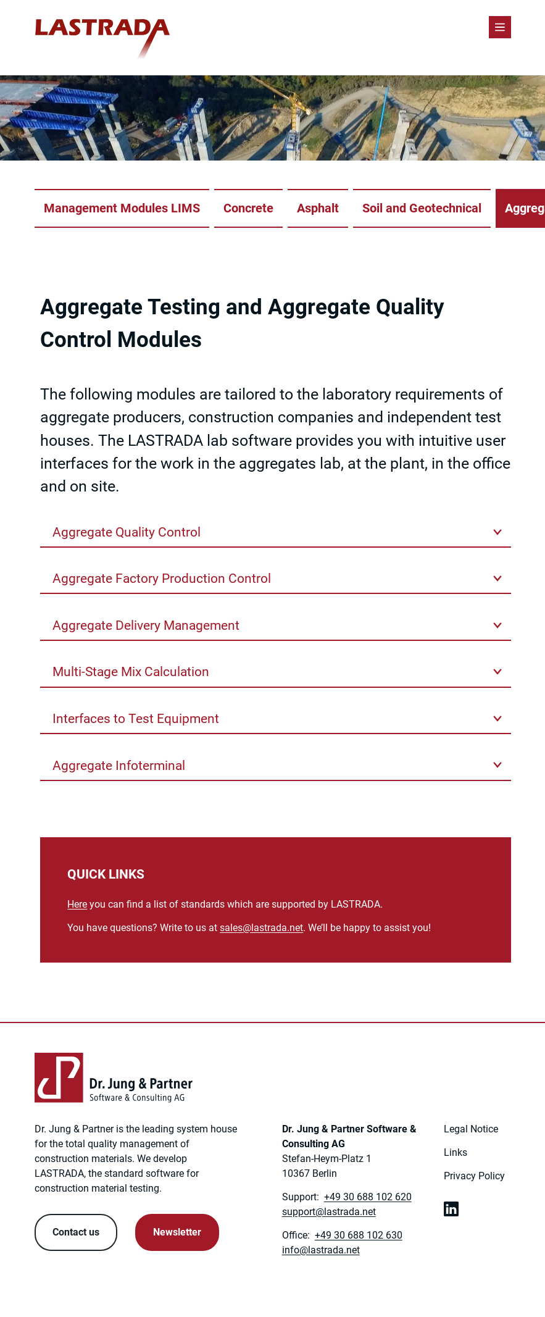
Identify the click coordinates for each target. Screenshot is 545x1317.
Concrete (248, 208)
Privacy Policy (474, 1176)
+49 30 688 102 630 (358, 1235)
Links (455, 1152)
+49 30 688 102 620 (368, 1197)
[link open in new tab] (451, 1209)
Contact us (75, 1232)
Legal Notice (471, 1129)
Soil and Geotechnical (421, 208)
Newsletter (177, 1232)
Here (77, 904)
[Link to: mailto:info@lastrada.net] (321, 1250)
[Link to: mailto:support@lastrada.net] (329, 1212)
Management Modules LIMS (122, 208)
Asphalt (318, 208)
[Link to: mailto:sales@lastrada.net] (261, 928)
